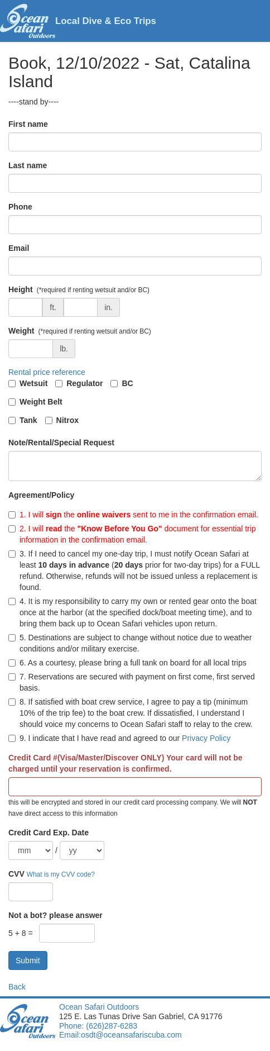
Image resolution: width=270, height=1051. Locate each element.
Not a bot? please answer (55, 915)
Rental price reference (46, 372)
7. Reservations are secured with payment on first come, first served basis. (131, 682)
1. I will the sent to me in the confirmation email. (133, 514)
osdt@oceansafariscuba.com (131, 1034)
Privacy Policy (206, 738)
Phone (20, 206)
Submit (28, 960)
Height (20, 289)
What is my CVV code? (61, 874)
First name (28, 124)
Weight (21, 330)
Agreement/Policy (41, 495)
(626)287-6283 (110, 1025)
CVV (16, 873)
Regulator (84, 383)
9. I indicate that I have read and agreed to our (119, 738)
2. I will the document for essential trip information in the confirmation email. (132, 534)
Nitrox (67, 420)
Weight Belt (41, 401)
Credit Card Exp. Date (48, 832)
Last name (27, 165)
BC (127, 383)
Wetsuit (33, 383)
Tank (28, 420)
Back (17, 986)
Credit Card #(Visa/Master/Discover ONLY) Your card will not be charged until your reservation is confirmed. (125, 763)
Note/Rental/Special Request (61, 442)
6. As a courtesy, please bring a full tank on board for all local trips (127, 662)
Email (18, 248)
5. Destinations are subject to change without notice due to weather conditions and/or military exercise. (130, 643)
